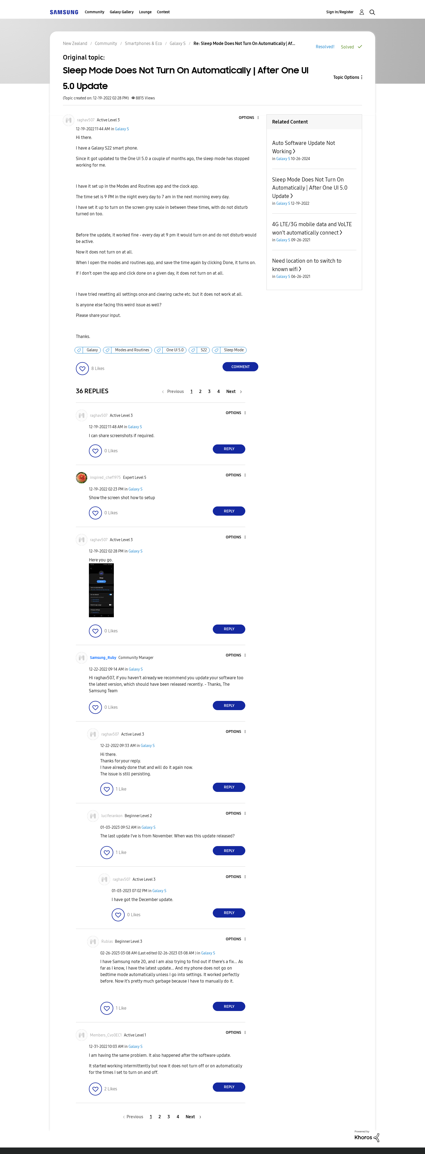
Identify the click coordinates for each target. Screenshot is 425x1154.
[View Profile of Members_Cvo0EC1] (106, 1035)
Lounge (145, 12)
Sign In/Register (340, 12)
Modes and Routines (132, 350)
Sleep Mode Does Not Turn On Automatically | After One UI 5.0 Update (309, 187)
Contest (163, 12)
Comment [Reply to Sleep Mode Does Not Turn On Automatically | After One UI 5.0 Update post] (240, 367)
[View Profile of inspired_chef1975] (105, 477)
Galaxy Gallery (122, 12)
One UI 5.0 (174, 350)
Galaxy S (122, 129)
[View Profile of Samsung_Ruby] (103, 657)
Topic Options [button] (346, 77)
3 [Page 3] (209, 391)
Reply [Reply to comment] (229, 449)
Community (94, 12)
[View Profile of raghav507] (86, 120)
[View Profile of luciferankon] (112, 816)
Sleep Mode (234, 350)
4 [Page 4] (218, 391)
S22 (204, 350)
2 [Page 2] (200, 391)
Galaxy (92, 350)
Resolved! (325, 46)
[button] (249, 118)
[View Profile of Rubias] (107, 941)
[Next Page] (234, 391)
